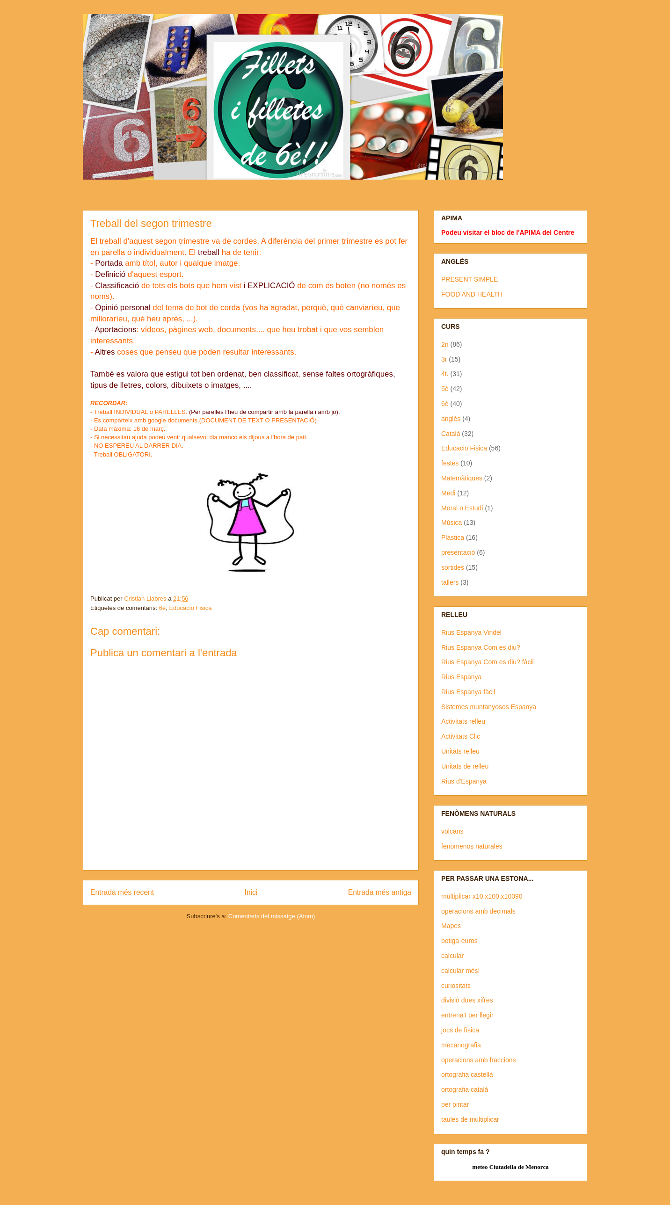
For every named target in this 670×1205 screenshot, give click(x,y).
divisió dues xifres (467, 1000)
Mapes (451, 925)
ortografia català (464, 1089)
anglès (450, 418)
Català (450, 433)
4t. (445, 373)
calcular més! (460, 970)
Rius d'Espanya (464, 781)
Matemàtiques (461, 478)
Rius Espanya (461, 677)
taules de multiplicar (470, 1119)
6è (162, 607)
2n (445, 344)
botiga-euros (459, 940)
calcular (452, 955)
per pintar (455, 1104)
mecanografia (461, 1045)
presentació (458, 552)
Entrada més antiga (379, 892)
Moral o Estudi (462, 508)
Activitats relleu (463, 721)
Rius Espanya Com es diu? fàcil (487, 662)
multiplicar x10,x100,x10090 (482, 896)
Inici (251, 892)
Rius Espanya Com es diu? (480, 647)
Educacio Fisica (190, 607)
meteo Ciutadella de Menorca (510, 1166)
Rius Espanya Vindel (471, 632)
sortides (452, 567)
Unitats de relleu (464, 766)
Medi (448, 493)
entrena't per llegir (467, 1015)
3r (444, 359)
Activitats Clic (460, 736)
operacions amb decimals (478, 911)
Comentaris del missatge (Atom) (271, 916)
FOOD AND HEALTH (471, 294)
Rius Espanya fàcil (468, 692)
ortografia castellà (467, 1074)
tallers (450, 582)
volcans (452, 831)
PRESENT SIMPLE (469, 279)
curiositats (456, 985)
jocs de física (460, 1030)
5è (445, 388)
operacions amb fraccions (478, 1060)
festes (450, 463)
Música (451, 522)
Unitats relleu (460, 751)
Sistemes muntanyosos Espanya (488, 707)
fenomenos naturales (471, 846)
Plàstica (452, 537)
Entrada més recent (122, 892)
